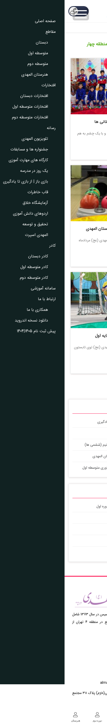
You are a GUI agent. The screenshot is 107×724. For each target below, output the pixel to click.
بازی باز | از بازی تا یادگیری (52, 422)
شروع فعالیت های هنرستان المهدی (52, 456)
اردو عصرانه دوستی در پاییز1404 (76, 552)
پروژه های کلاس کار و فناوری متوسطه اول (47, 467)
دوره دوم (32, 717)
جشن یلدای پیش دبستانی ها (54, 122)
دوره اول (74, 717)
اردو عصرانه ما (89, 518)
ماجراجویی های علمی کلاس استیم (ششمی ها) (53, 445)
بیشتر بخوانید (54, 149)
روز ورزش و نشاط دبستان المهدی (75, 541)
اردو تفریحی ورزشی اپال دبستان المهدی (54, 229)
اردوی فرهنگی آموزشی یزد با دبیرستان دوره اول (65, 506)
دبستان (96, 717)
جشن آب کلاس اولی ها (82, 529)
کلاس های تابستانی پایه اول (54, 335)
